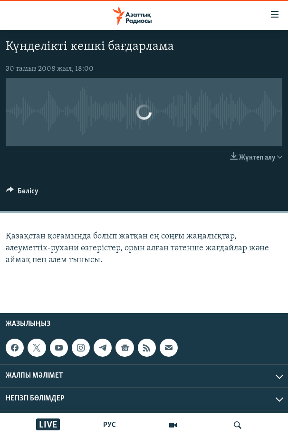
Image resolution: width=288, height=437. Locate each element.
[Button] (22, 193)
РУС (109, 425)
